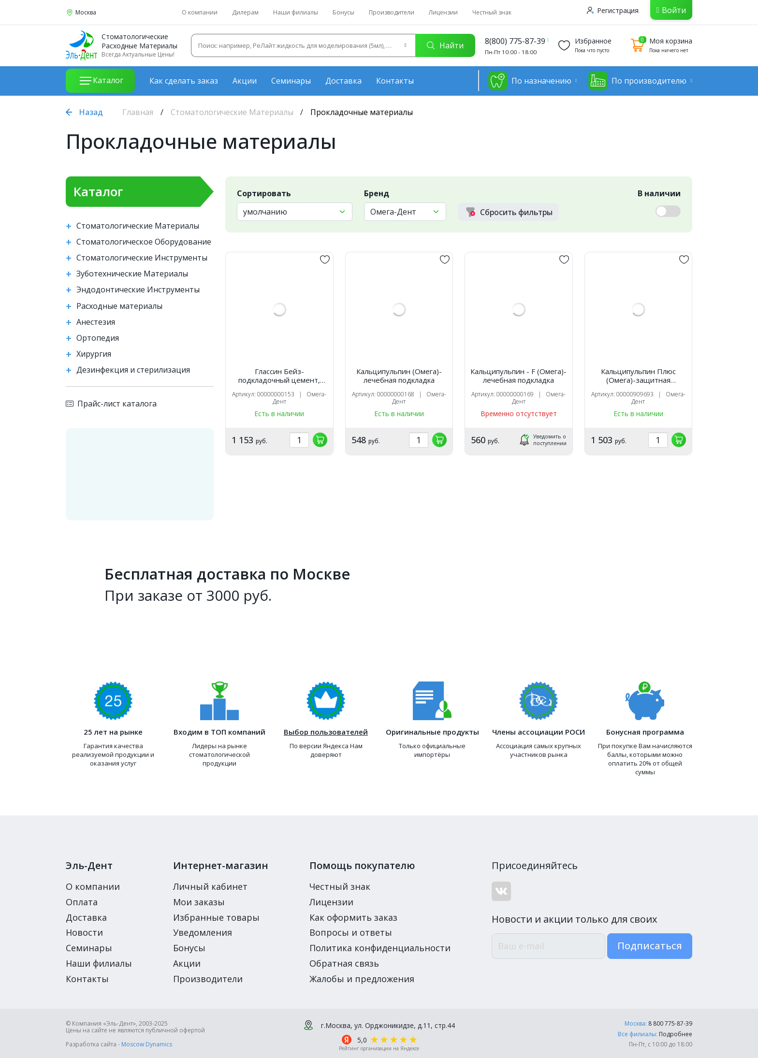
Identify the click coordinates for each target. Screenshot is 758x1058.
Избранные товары (216, 917)
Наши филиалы (295, 12)
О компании (200, 12)
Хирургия (93, 354)
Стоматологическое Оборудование (143, 241)
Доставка (343, 80)
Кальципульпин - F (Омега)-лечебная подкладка (518, 375)
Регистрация (613, 10)
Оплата (82, 902)
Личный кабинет (210, 886)
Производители (391, 12)
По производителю (637, 80)
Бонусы (343, 12)
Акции (245, 80)
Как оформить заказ (353, 917)
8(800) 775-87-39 (515, 41)
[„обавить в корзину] (320, 440)
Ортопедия (97, 338)
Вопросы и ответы (350, 932)
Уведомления (202, 932)
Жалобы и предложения (361, 979)
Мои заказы (199, 902)
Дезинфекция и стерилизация (133, 370)
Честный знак (491, 12)
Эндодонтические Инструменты (138, 289)
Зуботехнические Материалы (132, 273)
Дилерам (245, 12)
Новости (84, 932)
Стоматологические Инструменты (141, 257)
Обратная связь (344, 963)
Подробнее (675, 1034)
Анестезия (95, 322)
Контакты (395, 80)
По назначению (529, 80)
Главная (137, 112)
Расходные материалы (119, 306)
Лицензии (443, 12)
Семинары (291, 80)
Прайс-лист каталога (111, 403)
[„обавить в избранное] (325, 259)
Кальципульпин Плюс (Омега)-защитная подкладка (638, 375)
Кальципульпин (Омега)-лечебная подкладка (399, 375)
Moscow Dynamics (146, 1044)
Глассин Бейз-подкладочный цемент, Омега (279, 375)
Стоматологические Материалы (232, 112)
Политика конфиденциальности (380, 948)
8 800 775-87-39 (670, 1023)
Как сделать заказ (183, 80)
